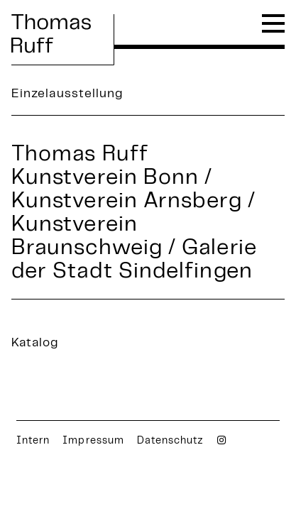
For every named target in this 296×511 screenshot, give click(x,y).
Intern (33, 441)
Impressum (93, 441)
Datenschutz (170, 441)
